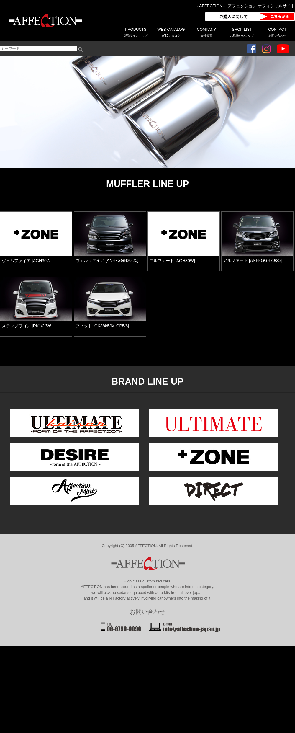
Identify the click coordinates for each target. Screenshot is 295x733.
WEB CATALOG (171, 32)
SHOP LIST (242, 32)
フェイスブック (251, 48)
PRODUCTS (136, 32)
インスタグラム (266, 48)
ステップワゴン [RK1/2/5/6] (27, 326)
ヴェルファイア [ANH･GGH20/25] (107, 260)
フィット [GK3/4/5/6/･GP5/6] (102, 326)
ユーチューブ (283, 48)
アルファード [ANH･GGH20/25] (252, 260)
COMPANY (206, 32)
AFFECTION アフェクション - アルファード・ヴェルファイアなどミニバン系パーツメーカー (44, 20)
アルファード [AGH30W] (172, 260)
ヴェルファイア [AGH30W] (27, 260)
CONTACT (277, 32)
